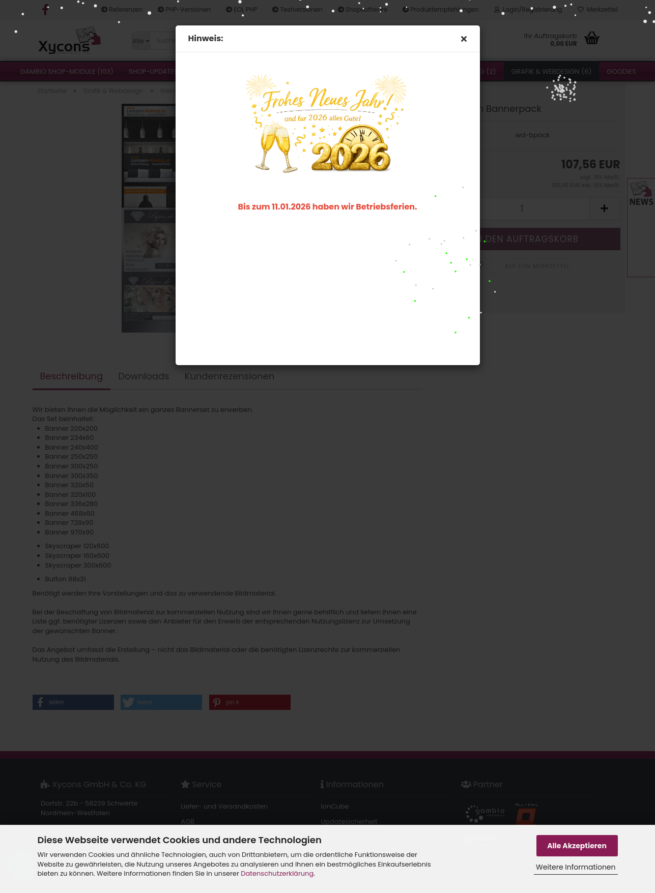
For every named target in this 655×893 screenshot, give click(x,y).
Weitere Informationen (575, 867)
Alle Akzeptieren (577, 846)
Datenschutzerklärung (277, 873)
